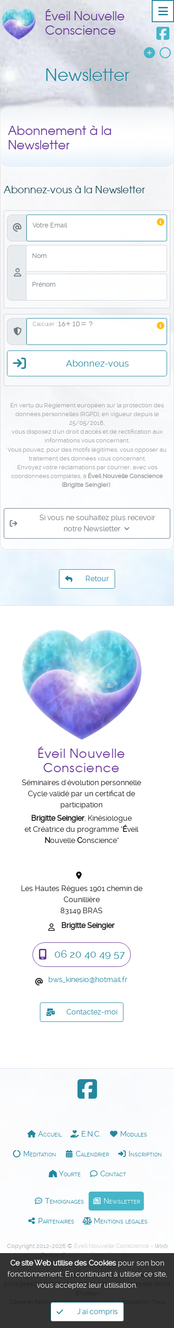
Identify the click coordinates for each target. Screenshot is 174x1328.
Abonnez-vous (71, 382)
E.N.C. (85, 1133)
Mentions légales (115, 1220)
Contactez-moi (81, 1012)
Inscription (139, 1153)
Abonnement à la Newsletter (60, 156)
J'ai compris (87, 1311)
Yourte (64, 1173)
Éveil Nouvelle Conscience (85, 23)
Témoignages (59, 1200)
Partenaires (50, 1220)
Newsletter (116, 1200)
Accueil (44, 1133)
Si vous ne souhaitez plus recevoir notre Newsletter (82, 541)
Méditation (34, 1153)
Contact (107, 1173)
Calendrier (86, 1153)
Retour (87, 576)
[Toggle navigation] (163, 11)
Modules (128, 1133)
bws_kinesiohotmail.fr (88, 979)
